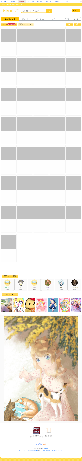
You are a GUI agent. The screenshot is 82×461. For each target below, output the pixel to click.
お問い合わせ (34, 450)
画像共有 (48, 1)
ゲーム (76, 19)
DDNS (66, 1)
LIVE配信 (22, 1)
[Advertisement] (41, 268)
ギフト (67, 19)
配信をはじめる (10, 19)
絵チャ (13, 1)
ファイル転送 (30, 1)
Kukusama (45, 448)
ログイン (76, 11)
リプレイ (55, 19)
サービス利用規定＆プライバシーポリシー (51, 450)
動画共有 (57, 1)
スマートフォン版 (24, 450)
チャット (39, 1)
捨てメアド (4, 1)
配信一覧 (25, 19)
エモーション (40, 19)
